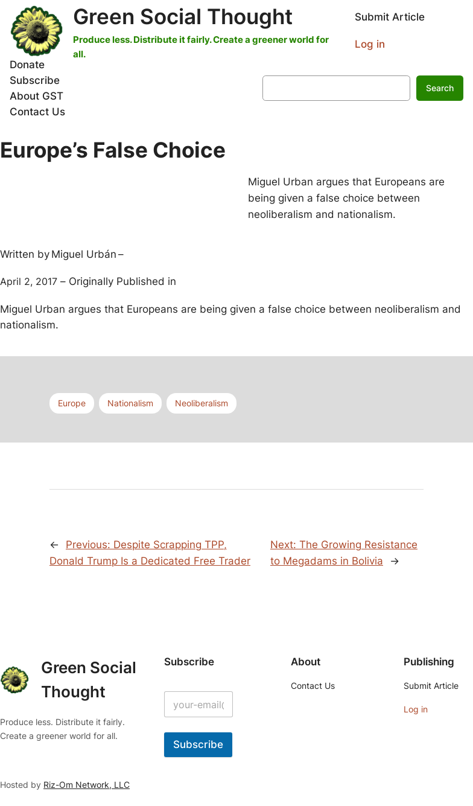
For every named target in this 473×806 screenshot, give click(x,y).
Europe (72, 403)
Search (440, 88)
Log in (370, 44)
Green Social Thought (183, 16)
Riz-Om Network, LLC (86, 784)
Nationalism (130, 403)
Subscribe (198, 744)
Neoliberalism (201, 403)
